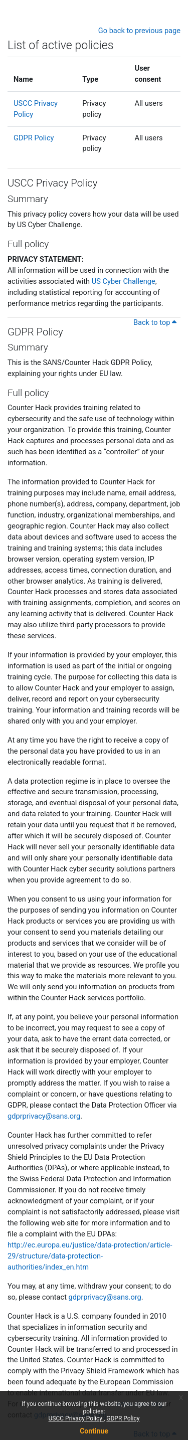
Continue (94, 1431)
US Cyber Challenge (123, 281)
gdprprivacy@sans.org (44, 1116)
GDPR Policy (122, 1418)
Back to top (154, 322)
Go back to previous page (139, 30)
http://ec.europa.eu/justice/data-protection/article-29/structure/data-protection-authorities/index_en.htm (90, 1256)
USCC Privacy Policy (76, 1418)
